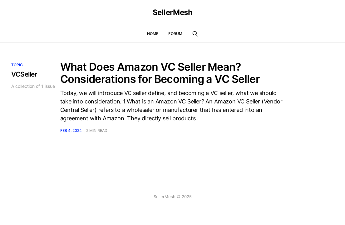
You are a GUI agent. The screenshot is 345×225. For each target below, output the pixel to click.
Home (152, 33)
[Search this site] (195, 33)
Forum (175, 33)
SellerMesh (172, 12)
